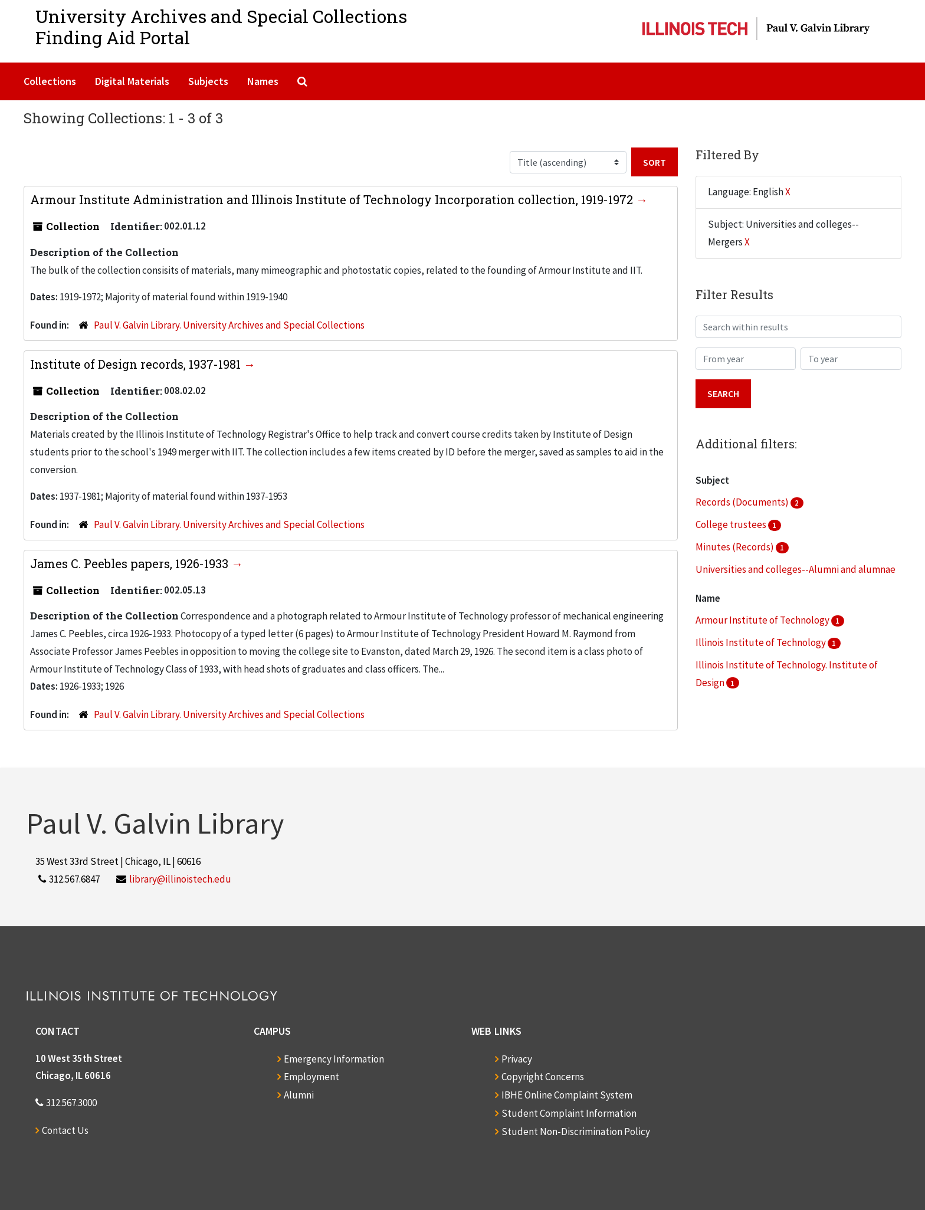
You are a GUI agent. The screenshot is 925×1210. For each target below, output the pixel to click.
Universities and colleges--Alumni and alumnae (796, 569)
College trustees (732, 524)
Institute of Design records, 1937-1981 (137, 364)
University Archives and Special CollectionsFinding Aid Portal (221, 27)
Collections (50, 81)
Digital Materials (132, 81)
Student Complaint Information (569, 1113)
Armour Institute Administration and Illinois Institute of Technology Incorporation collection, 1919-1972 (333, 199)
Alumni (299, 1094)
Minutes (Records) (736, 546)
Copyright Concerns (542, 1076)
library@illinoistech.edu (180, 879)
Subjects (208, 81)
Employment (311, 1076)
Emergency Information (334, 1058)
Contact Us (65, 1130)
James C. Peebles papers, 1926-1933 (130, 563)
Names (262, 81)
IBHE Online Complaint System (566, 1094)
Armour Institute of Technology (763, 620)
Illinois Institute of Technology (762, 642)
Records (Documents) (743, 502)
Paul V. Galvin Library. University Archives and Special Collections (229, 325)
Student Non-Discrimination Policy (575, 1131)
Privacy (516, 1058)
